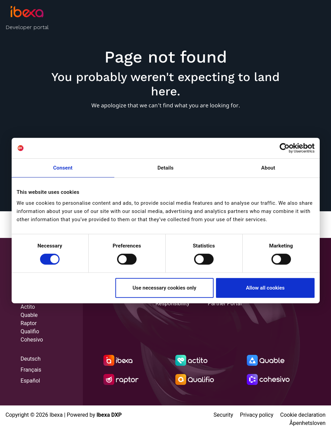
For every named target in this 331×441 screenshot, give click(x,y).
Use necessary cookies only (164, 288)
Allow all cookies (265, 288)
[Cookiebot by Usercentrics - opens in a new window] (285, 148)
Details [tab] (165, 168)
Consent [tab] (63, 168)
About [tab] (268, 168)
